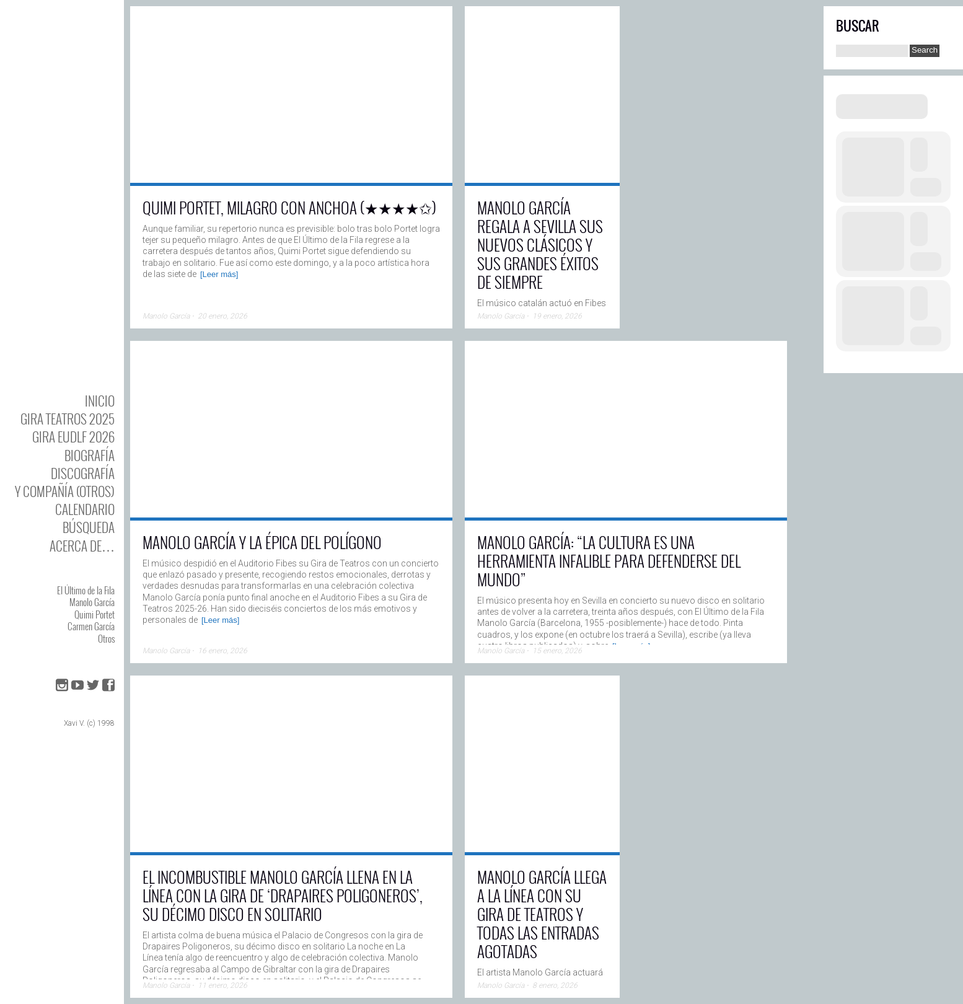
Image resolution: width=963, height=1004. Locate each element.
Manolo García (92, 602)
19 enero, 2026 (557, 316)
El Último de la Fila (86, 590)
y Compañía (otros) (65, 491)
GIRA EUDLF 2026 (73, 436)
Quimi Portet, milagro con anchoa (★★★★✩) (289, 207)
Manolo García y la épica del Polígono (262, 542)
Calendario (85, 509)
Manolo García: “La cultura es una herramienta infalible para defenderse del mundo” (609, 561)
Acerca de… (82, 545)
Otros (106, 638)
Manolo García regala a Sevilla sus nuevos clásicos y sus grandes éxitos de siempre (540, 244)
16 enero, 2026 (222, 650)
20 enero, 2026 (222, 316)
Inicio (100, 400)
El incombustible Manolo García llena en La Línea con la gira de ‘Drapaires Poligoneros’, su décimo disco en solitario (283, 895)
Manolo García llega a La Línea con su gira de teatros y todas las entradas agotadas (542, 913)
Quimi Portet (94, 614)
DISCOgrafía (83, 473)
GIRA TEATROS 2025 (67, 418)
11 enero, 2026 (222, 985)
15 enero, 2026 (557, 650)
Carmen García (91, 626)
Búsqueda (89, 527)
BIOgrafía (89, 455)
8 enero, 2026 (555, 985)
